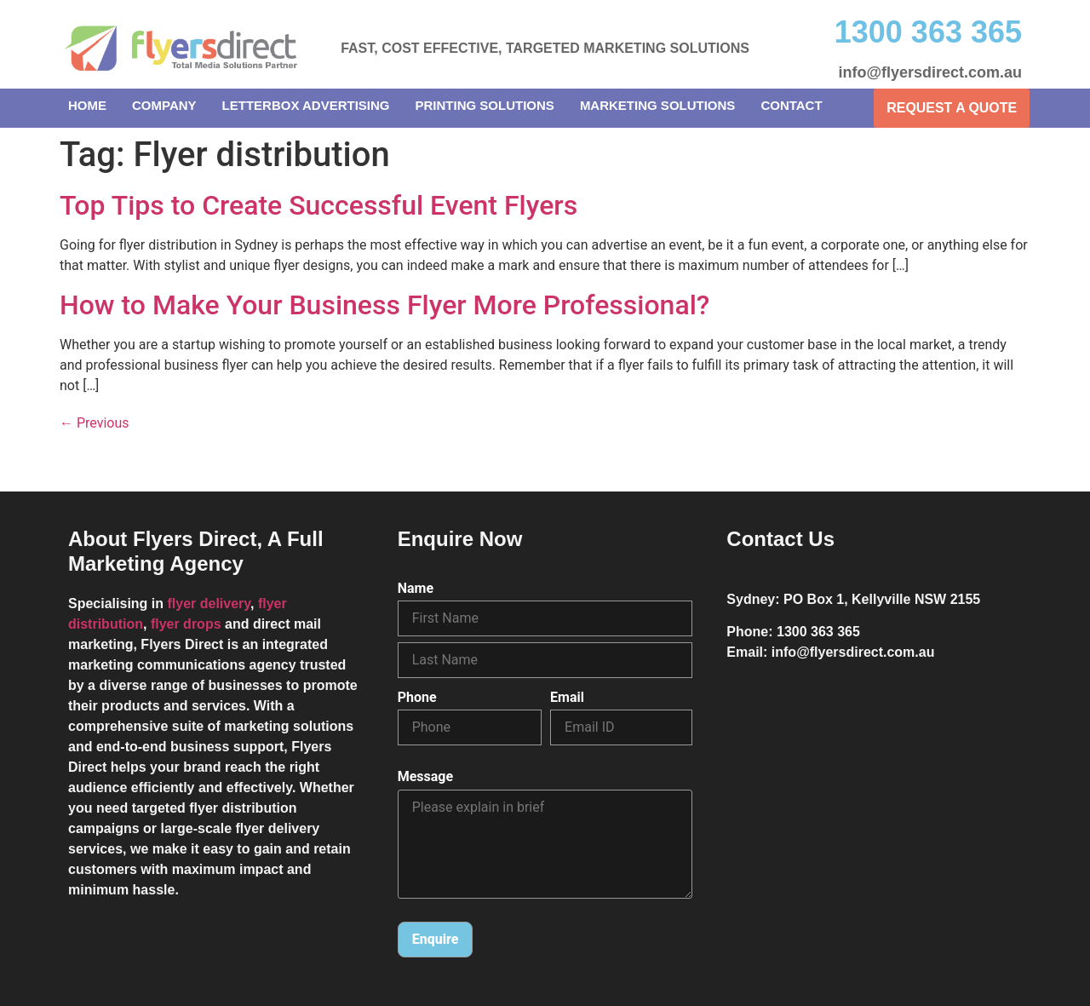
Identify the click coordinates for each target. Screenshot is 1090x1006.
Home (87, 105)
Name (415, 588)
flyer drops (186, 624)
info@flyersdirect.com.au (930, 72)
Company (164, 105)
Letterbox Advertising (306, 105)
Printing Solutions (485, 105)
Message (425, 778)
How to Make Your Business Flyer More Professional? (384, 305)
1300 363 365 (928, 31)
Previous (94, 423)
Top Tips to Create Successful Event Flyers (318, 205)
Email (567, 697)
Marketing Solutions (658, 105)
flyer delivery (208, 603)
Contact (791, 105)
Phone (417, 697)
